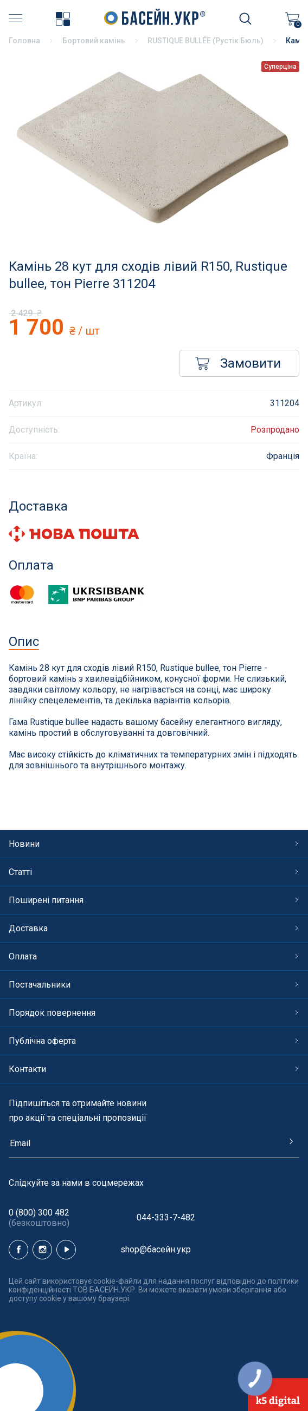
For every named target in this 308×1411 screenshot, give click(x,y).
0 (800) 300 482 (39, 1217)
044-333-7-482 (166, 1217)
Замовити (238, 363)
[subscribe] (154, 1148)
